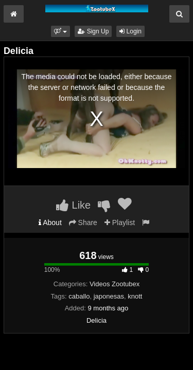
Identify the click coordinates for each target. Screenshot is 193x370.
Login (130, 31)
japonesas (109, 296)
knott (135, 296)
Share (83, 222)
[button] (60, 31)
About (50, 222)
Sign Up (93, 31)
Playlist (119, 222)
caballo (79, 296)
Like (73, 205)
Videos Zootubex (114, 284)
